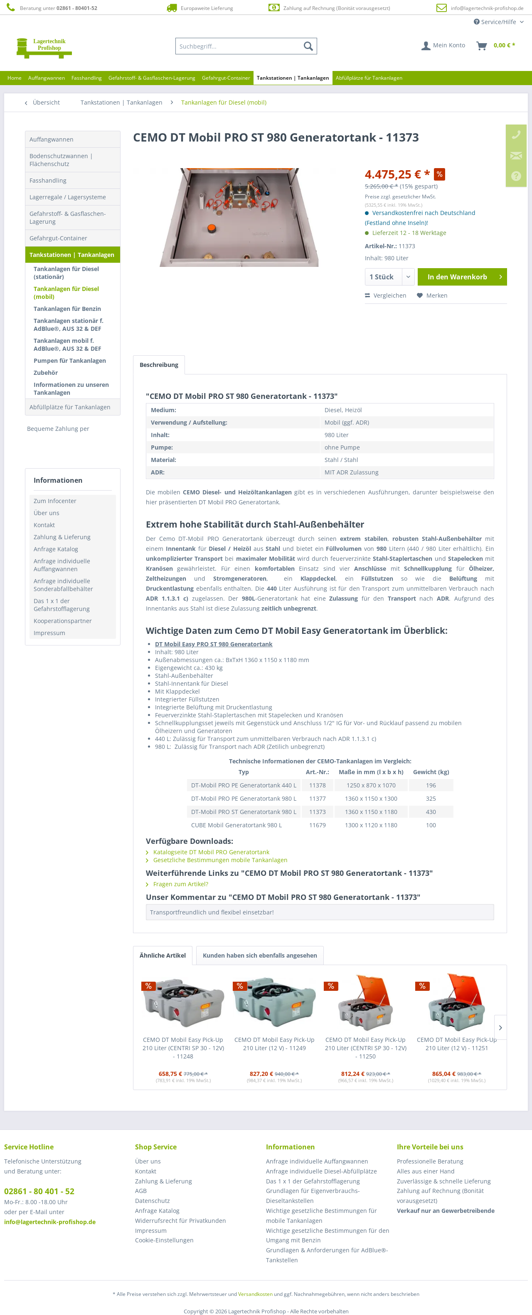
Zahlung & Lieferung (62, 537)
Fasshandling (48, 180)
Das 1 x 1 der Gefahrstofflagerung (62, 605)
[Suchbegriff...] (246, 46)
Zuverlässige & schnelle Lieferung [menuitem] (444, 1181)
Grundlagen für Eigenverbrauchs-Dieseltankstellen (313, 1196)
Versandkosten (255, 1294)
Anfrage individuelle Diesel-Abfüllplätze (321, 1171)
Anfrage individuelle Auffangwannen (62, 565)
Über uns (46, 513)
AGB (141, 1191)
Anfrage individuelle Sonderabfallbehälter (63, 585)
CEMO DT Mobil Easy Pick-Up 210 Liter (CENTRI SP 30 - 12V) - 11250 (365, 1048)
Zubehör (46, 372)
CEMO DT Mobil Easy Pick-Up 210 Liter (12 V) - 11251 (457, 1044)
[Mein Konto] (443, 46)
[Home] (14, 78)
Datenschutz (152, 1201)
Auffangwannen (52, 139)
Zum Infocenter (55, 501)
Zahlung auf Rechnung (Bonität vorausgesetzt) (329, 7)
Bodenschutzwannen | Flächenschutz (61, 160)
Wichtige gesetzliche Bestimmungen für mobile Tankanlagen (321, 1216)
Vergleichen (385, 295)
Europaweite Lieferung (199, 7)
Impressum (49, 633)
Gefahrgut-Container (58, 238)
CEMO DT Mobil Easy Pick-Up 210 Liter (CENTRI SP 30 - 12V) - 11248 (183, 1048)
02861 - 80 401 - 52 (39, 1191)
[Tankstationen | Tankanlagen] (293, 78)
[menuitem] (246, 46)
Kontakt (44, 525)
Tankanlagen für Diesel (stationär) (66, 273)
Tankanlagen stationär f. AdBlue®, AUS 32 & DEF (68, 324)
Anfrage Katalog (56, 549)
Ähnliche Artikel (163, 955)
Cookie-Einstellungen (164, 1240)
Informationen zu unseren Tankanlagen (71, 388)
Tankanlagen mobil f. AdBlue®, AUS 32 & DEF (67, 344)
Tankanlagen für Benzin (67, 309)
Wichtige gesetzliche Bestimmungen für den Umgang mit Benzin (327, 1235)
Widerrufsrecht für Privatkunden (180, 1221)
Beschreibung (159, 365)
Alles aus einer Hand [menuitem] (426, 1171)
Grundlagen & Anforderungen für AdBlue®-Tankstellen (327, 1255)
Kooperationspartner (63, 621)
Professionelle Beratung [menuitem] (430, 1161)
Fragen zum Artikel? (177, 884)
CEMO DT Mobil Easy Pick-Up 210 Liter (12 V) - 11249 (274, 1044)
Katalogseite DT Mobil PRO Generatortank (207, 852)
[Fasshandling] (86, 78)
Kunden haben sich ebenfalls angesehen (260, 955)
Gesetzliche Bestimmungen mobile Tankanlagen (217, 860)
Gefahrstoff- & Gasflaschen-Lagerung (68, 217)
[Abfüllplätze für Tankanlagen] (369, 78)
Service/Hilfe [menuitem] (496, 22)
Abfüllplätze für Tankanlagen (70, 407)
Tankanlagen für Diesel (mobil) (66, 293)
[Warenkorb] (496, 46)
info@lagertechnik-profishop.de (487, 8)
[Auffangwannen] (46, 78)
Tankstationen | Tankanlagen (72, 255)
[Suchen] (308, 46)
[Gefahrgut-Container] (226, 78)
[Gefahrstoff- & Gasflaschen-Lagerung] (152, 78)
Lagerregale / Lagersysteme (68, 197)
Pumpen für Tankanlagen (70, 360)
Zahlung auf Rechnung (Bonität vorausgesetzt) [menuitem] (440, 1196)
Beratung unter (50, 7)
